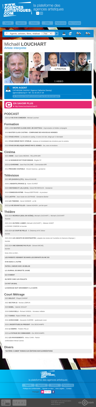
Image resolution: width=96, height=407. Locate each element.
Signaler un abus (48, 388)
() (41, 90)
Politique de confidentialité (32, 388)
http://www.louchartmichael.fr (26, 106)
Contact (69, 388)
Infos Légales (60, 388)
